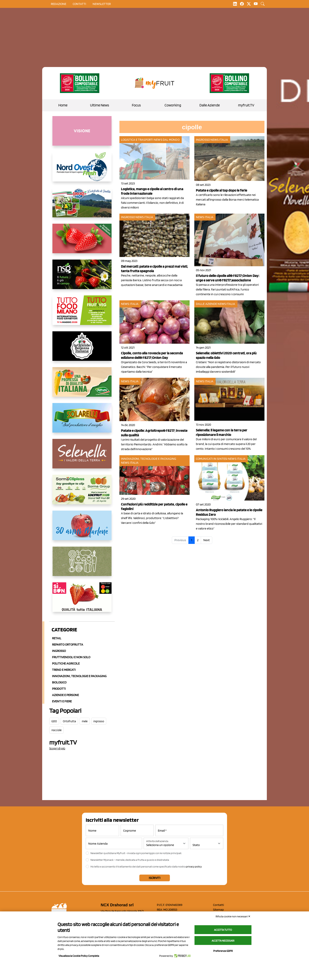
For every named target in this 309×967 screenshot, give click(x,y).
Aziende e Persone (65, 695)
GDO (54, 721)
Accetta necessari (223, 940)
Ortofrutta (69, 721)
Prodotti (59, 689)
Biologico (59, 682)
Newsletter (102, 4)
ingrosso (98, 721)
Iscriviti (154, 878)
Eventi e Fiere (62, 701)
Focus (136, 105)
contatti (79, 4)
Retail (56, 638)
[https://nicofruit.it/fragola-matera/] (82, 242)
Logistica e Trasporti (137, 139)
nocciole (56, 730)
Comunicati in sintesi (211, 459)
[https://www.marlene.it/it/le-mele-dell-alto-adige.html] (82, 528)
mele (84, 721)
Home (62, 105)
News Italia (219, 139)
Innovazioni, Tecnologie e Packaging (79, 676)
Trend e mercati (64, 670)
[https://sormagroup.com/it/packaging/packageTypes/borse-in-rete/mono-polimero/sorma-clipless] (82, 493)
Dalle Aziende (209, 105)
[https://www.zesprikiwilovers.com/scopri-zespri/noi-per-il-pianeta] (79, 83)
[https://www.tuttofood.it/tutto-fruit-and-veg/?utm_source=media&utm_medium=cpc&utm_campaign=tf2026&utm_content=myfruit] (82, 313)
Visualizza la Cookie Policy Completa (79, 955)
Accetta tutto (223, 929)
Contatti (218, 905)
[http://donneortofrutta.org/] (82, 134)
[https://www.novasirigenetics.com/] (82, 277)
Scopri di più (57, 748)
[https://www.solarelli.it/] (82, 421)
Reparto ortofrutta (67, 644)
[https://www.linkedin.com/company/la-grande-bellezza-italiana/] (82, 349)
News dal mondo (166, 139)
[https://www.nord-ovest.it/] (82, 170)
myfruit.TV (246, 105)
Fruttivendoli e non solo (71, 657)
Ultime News (99, 105)
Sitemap (218, 909)
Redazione (58, 4)
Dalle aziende (206, 304)
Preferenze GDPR (223, 950)
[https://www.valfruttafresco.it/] (82, 385)
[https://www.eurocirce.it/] (82, 206)
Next (206, 540)
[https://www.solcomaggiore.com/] (82, 564)
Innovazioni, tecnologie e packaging (148, 459)
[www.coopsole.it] (82, 600)
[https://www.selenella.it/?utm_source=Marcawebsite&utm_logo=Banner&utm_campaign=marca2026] (82, 457)
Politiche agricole (66, 663)
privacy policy (194, 866)
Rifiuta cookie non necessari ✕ (233, 916)
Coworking (173, 105)
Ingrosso (59, 651)
